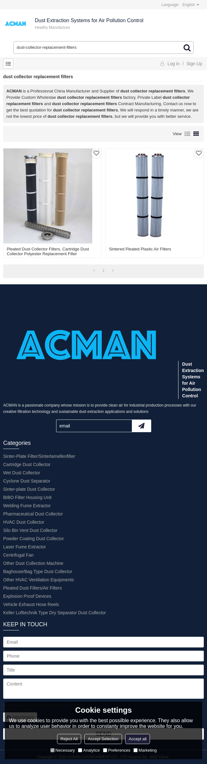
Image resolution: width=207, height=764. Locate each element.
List (187, 134)
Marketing (145, 750)
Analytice (89, 750)
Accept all (137, 738)
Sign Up (194, 63)
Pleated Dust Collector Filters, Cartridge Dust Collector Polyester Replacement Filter (48, 251)
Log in (173, 63)
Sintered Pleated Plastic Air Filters (140, 249)
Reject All (69, 738)
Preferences (116, 750)
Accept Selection (103, 738)
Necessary (62, 750)
